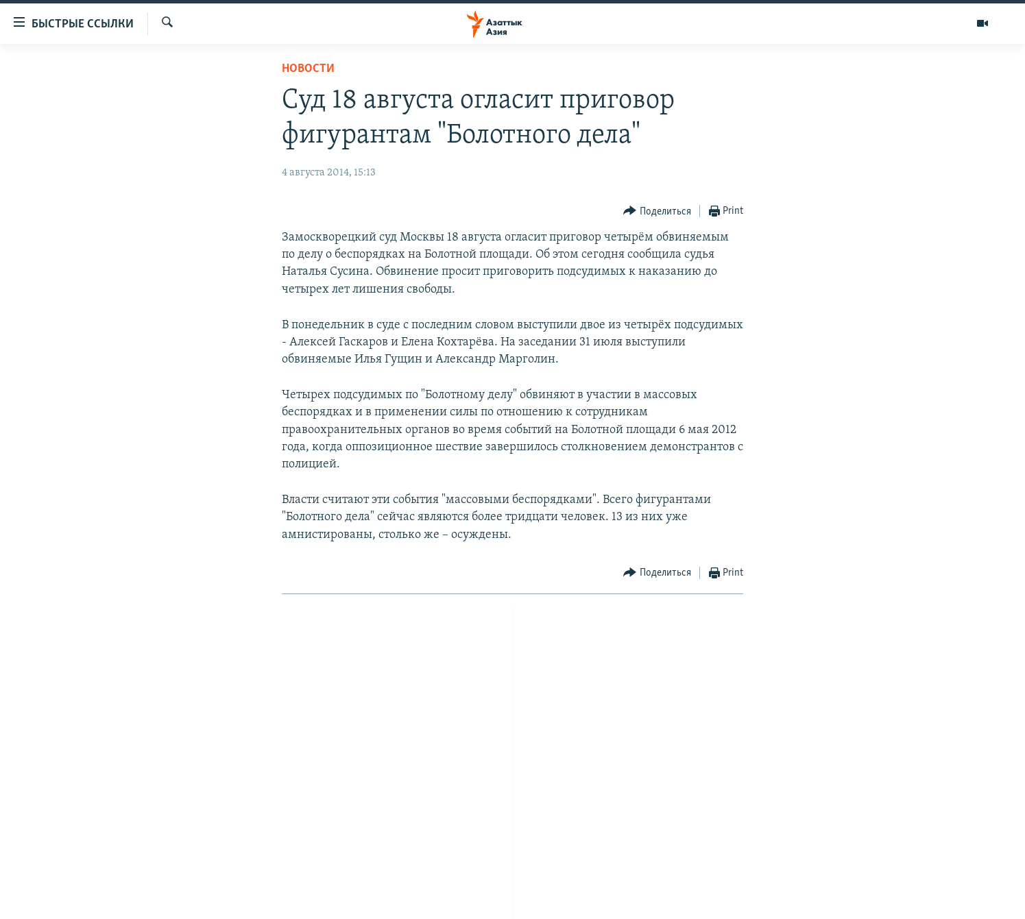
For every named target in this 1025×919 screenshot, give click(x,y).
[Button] (657, 211)
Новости (308, 68)
